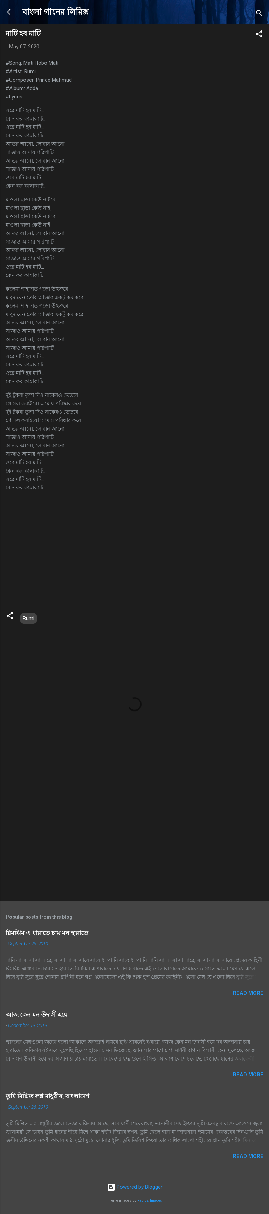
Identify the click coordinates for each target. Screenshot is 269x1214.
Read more (248, 993)
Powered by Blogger (135, 1187)
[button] (259, 35)
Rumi (28, 618)
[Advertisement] (134, 840)
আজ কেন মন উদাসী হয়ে (37, 1014)
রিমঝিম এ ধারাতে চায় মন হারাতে (47, 933)
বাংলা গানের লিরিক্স (55, 12)
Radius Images (149, 1200)
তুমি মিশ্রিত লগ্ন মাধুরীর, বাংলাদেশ (47, 1096)
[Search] (259, 14)
